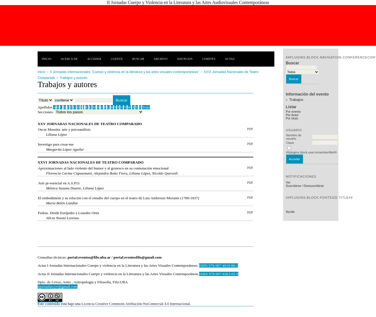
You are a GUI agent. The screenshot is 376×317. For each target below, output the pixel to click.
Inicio (46, 58)
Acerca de (69, 58)
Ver (288, 182)
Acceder (94, 58)
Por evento (293, 111)
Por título (292, 118)
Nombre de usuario (293, 136)
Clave (290, 142)
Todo (146, 107)
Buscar (138, 58)
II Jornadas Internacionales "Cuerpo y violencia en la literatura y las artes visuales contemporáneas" (124, 72)
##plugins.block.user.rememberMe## (311, 152)
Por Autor (292, 115)
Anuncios (185, 58)
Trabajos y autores (73, 78)
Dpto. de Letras (49, 282)
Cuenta (117, 58)
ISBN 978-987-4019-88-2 (218, 265)
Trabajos (296, 100)
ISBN (204, 274)
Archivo (161, 58)
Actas (229, 58)
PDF (250, 129)
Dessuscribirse (314, 185)
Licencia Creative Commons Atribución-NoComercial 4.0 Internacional (135, 304)
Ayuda (290, 211)
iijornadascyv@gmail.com (58, 286)
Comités (208, 58)
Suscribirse (293, 185)
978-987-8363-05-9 (223, 274)
